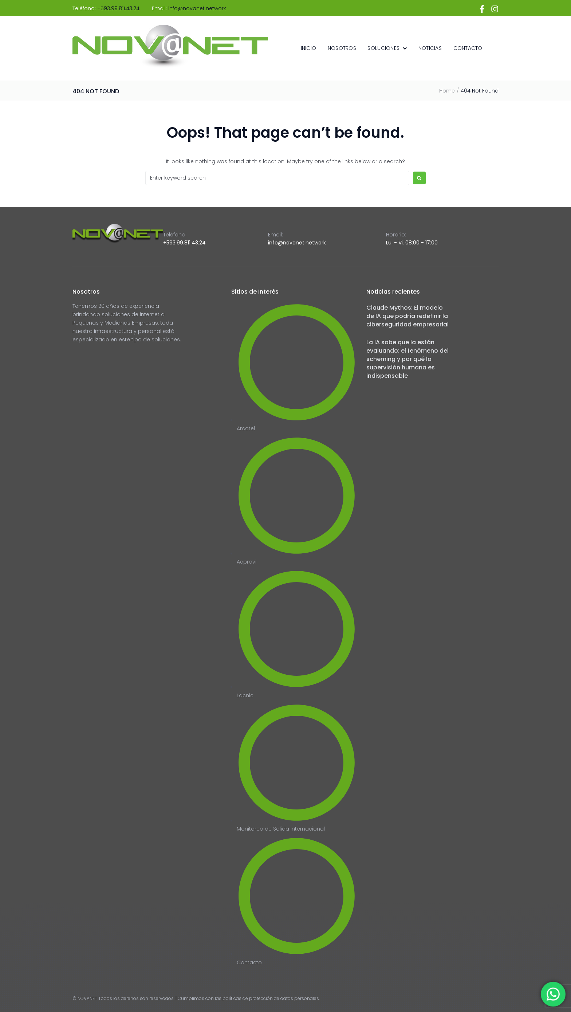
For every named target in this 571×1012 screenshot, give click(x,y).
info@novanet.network (197, 8)
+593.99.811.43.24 (118, 8)
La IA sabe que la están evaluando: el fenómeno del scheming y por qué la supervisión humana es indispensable (407, 359)
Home (447, 90)
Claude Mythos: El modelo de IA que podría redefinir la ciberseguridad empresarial (407, 316)
